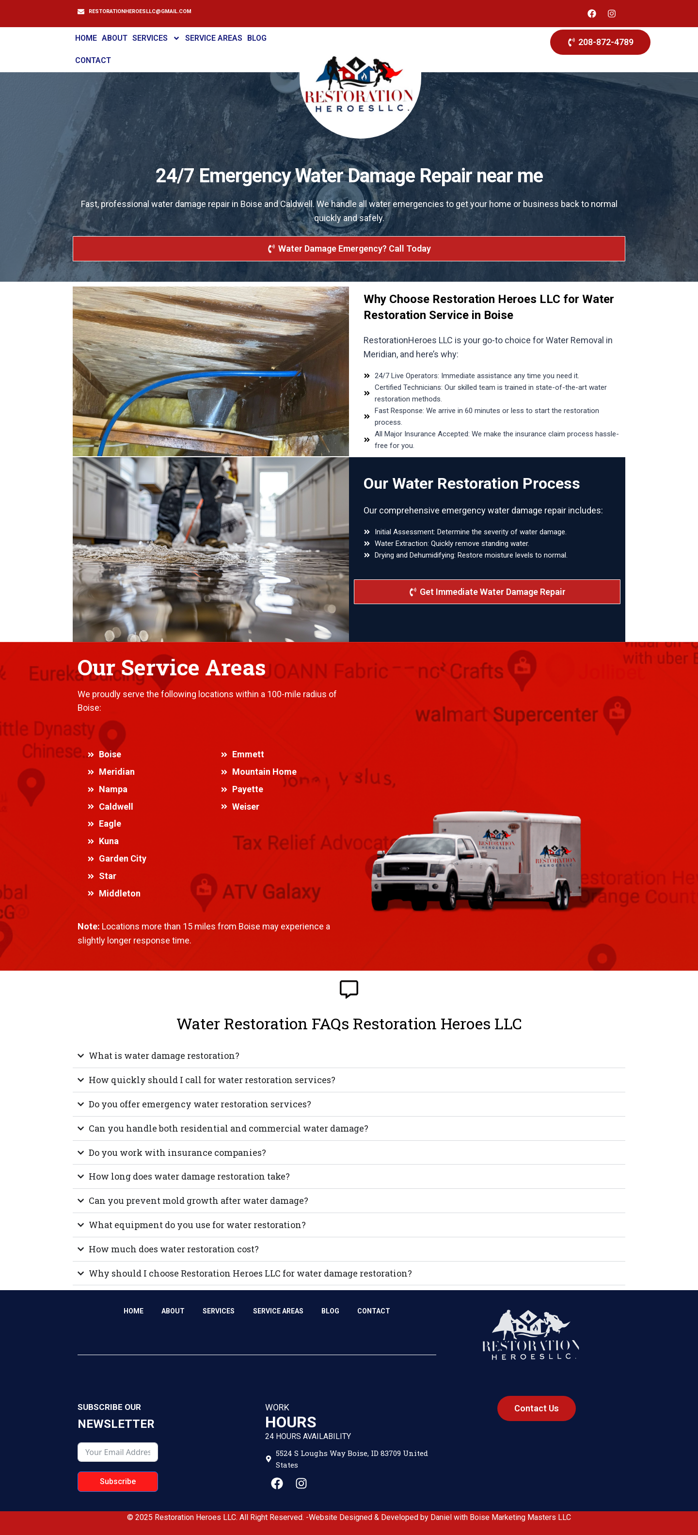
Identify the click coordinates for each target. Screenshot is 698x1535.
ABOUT (114, 38)
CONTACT (93, 60)
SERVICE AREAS (213, 38)
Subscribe (118, 1481)
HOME (86, 38)
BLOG (257, 38)
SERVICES (156, 38)
